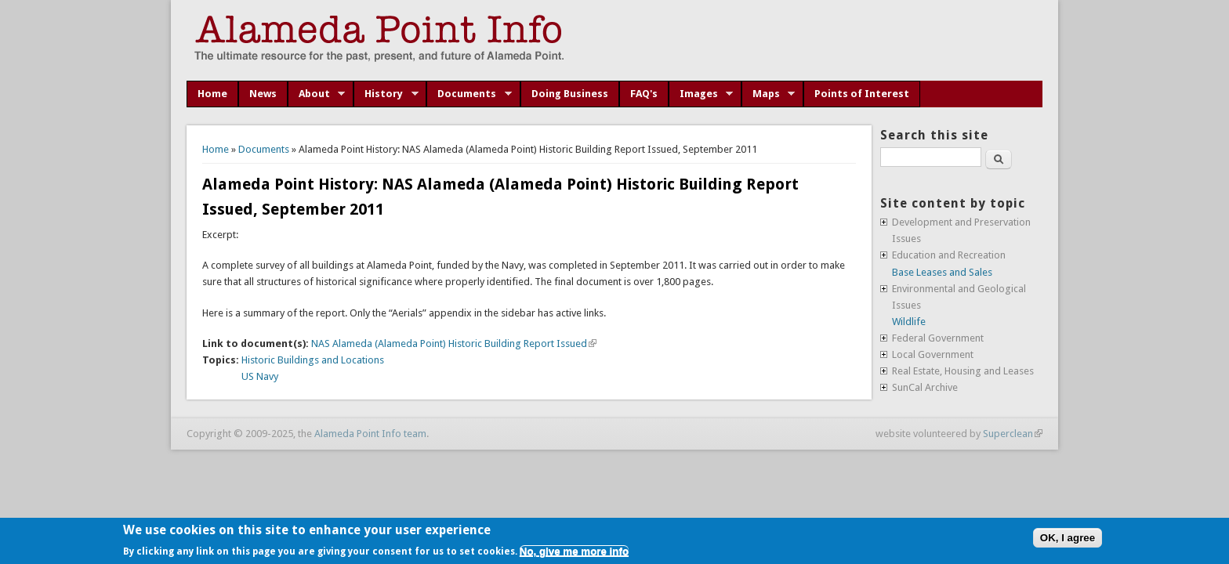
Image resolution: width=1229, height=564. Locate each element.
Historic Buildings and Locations (312, 360)
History (386, 94)
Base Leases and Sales (942, 272)
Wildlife (909, 321)
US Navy (259, 376)
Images (701, 94)
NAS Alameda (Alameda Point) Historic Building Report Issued (453, 343)
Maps (768, 94)
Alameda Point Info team (370, 433)
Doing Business (569, 93)
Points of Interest (861, 93)
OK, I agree (1067, 538)
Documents (469, 94)
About (317, 94)
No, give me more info (574, 551)
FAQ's (644, 93)
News (263, 93)
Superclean (1012, 433)
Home (212, 93)
